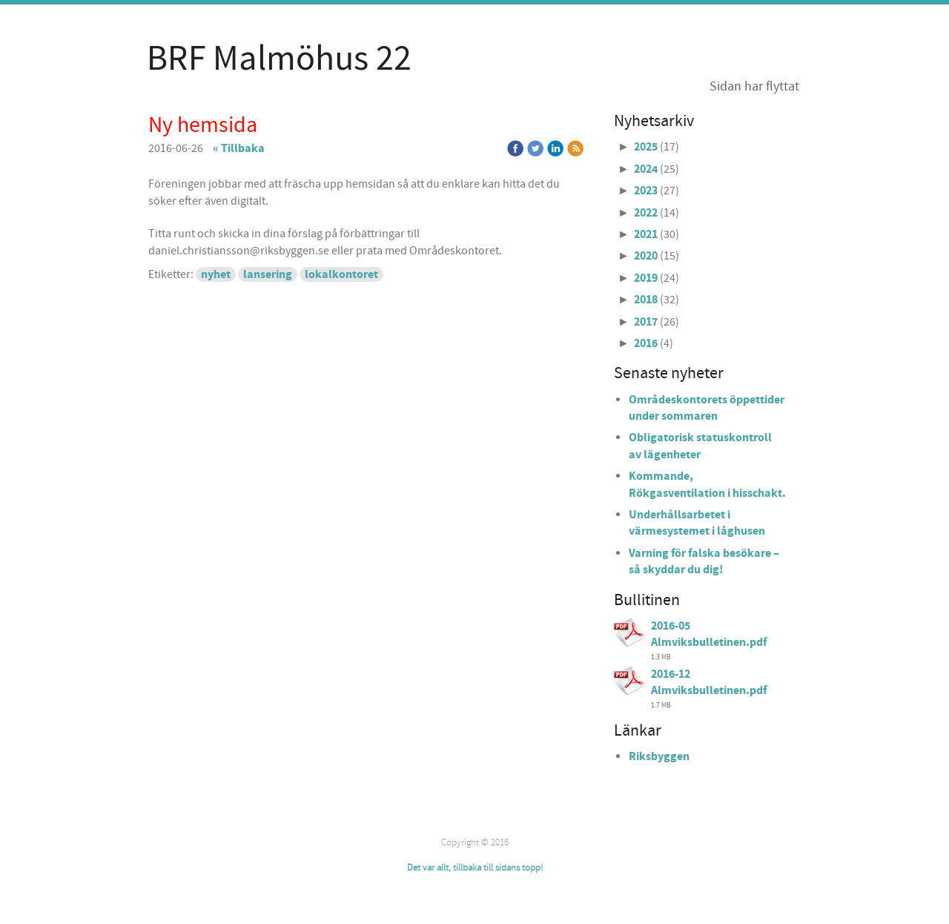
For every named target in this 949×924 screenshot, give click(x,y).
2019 (646, 278)
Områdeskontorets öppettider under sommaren (706, 408)
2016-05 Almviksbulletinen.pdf (709, 634)
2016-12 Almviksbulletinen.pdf (709, 682)
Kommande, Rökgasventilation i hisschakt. (707, 484)
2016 (646, 343)
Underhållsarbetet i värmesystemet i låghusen (697, 522)
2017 (646, 322)
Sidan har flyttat (754, 86)
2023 (646, 190)
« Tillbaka (239, 148)
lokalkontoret (341, 274)
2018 (646, 299)
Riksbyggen (659, 756)
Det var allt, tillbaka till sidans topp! (475, 868)
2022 (646, 213)
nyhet (216, 274)
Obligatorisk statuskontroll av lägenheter (700, 445)
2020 (646, 256)
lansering (267, 274)
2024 (646, 169)
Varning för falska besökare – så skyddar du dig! (704, 561)
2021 (646, 234)
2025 (646, 147)
